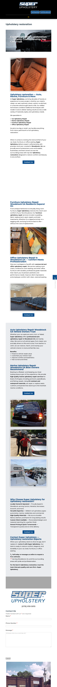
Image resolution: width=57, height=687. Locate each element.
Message (9, 630)
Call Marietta (35, 12)
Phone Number (11, 623)
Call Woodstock (45, 12)
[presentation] (17, 652)
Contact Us (28, 162)
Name (8, 616)
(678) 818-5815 (28, 606)
